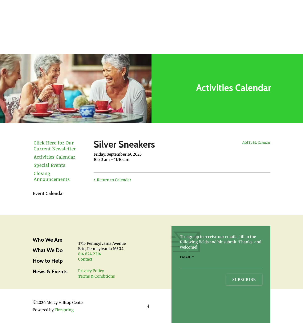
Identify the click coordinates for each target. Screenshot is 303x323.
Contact (85, 259)
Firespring (64, 309)
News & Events (50, 271)
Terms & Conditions (96, 276)
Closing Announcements (52, 176)
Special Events (49, 165)
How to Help (48, 260)
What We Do (48, 250)
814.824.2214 (89, 254)
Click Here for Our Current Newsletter (55, 145)
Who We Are (47, 239)
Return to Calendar (114, 179)
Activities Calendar (54, 157)
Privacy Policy (91, 270)
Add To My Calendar (256, 142)
